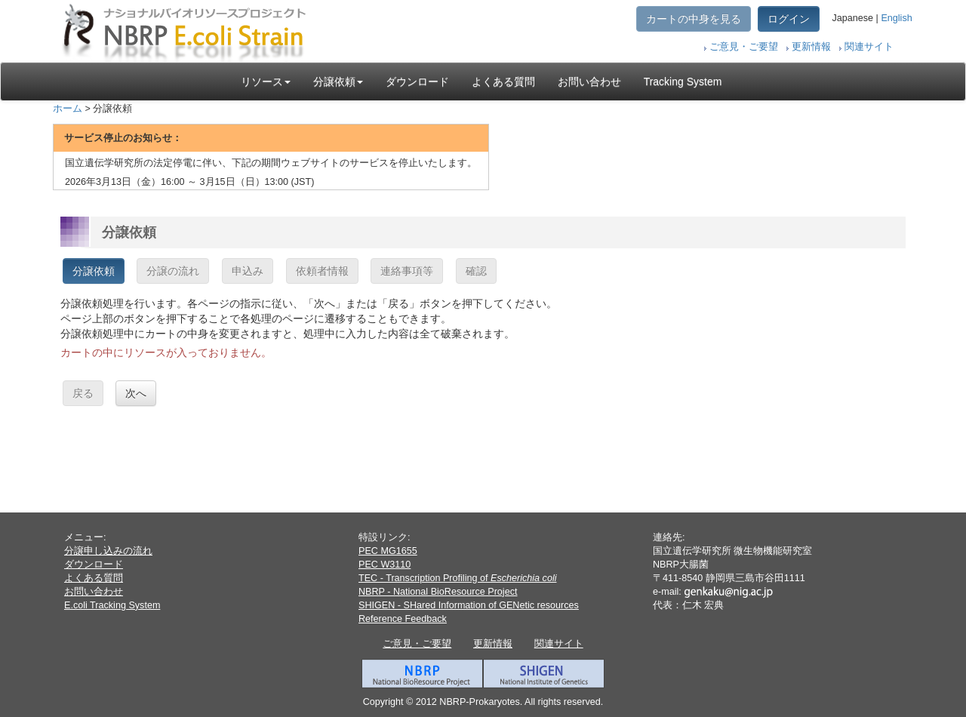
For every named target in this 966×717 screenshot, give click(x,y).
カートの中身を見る (693, 19)
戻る (83, 393)
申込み (247, 271)
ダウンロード (417, 81)
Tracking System (683, 81)
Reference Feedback (402, 619)
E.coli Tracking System (112, 605)
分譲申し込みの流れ (108, 551)
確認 (476, 271)
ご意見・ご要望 (743, 47)
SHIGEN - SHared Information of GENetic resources (468, 605)
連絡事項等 (406, 271)
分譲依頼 (338, 81)
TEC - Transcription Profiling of (457, 578)
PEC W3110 (384, 564)
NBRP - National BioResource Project (437, 591)
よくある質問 (503, 81)
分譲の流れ (172, 271)
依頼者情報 (322, 271)
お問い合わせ (589, 81)
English (896, 18)
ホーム (67, 108)
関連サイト (869, 47)
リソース (266, 81)
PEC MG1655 (387, 551)
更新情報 (811, 47)
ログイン (789, 19)
